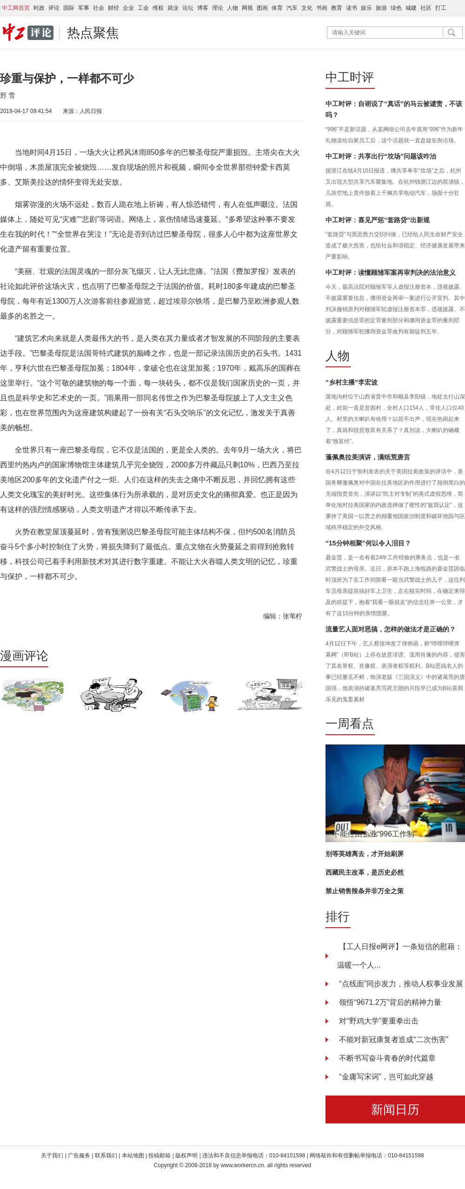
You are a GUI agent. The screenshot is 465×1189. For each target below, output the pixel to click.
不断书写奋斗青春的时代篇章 (386, 1058)
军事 (83, 8)
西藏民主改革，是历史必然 (365, 872)
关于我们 (52, 1155)
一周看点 (350, 724)
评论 (54, 8)
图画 (262, 8)
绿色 (396, 8)
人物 (232, 8)
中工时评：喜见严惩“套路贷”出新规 (378, 220)
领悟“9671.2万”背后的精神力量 (389, 1002)
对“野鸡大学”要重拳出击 (377, 1021)
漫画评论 (24, 656)
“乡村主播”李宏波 (352, 382)
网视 (247, 8)
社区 (426, 8)
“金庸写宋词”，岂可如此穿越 (385, 1077)
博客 (202, 8)
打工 (440, 8)
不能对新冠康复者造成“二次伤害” (392, 1039)
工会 (143, 8)
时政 (39, 8)
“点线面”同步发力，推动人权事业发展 (400, 984)
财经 (113, 8)
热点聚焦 (93, 33)
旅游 (381, 8)
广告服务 (79, 1155)
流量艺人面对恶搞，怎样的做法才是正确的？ (391, 629)
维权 (158, 8)
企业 (128, 8)
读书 (351, 8)
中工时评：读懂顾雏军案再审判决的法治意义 (391, 272)
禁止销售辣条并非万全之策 (365, 891)
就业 (173, 8)
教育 (336, 8)
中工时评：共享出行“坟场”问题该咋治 (381, 156)
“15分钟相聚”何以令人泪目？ (368, 543)
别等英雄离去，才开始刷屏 (365, 853)
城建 (411, 8)
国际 (68, 8)
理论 (217, 8)
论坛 (187, 8)
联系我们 (107, 1155)
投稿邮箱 (159, 1155)
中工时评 (350, 77)
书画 (321, 8)
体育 (277, 8)
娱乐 (366, 8)
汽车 (292, 8)
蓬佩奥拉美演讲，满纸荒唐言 (368, 457)
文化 (306, 8)
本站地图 (133, 1155)
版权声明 (187, 1155)
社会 (98, 8)
